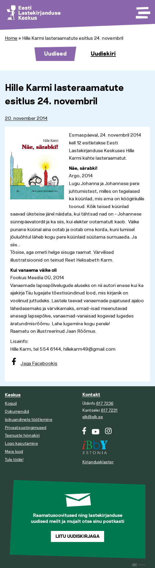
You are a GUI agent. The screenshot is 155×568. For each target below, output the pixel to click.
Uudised (55, 54)
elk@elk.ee (92, 416)
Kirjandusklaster (98, 462)
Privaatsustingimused (25, 427)
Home (11, 38)
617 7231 (109, 410)
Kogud (11, 403)
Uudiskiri (103, 54)
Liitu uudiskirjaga (77, 536)
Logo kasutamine (21, 443)
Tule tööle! (14, 459)
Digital (138, 565)
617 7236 (104, 403)
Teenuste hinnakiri (22, 435)
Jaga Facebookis (39, 364)
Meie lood (14, 451)
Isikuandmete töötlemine (28, 419)
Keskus (13, 395)
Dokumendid (17, 411)
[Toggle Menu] (142, 10)
